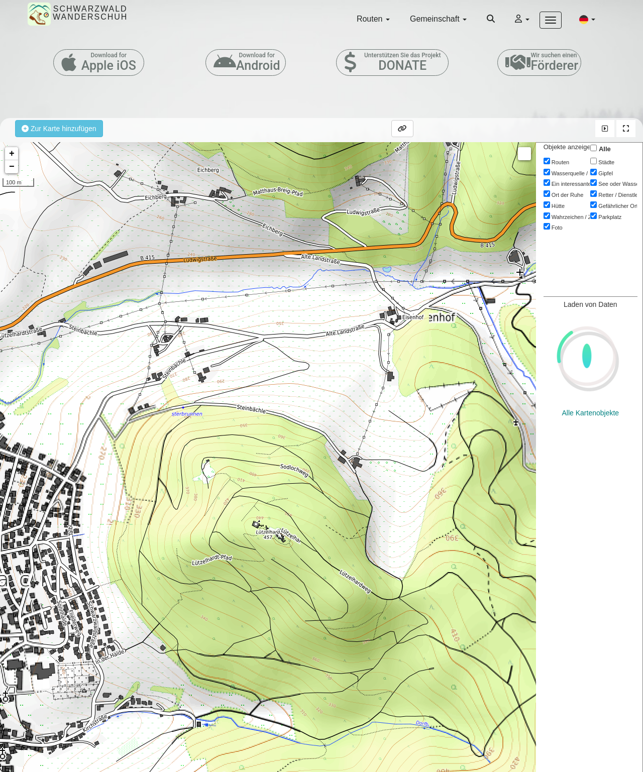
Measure (524, 153)
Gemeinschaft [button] (438, 19)
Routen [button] (373, 19)
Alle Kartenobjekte (590, 413)
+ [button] (12, 154)
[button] (587, 19)
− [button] (12, 167)
